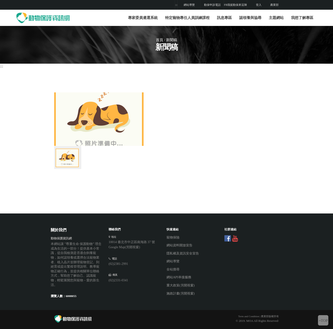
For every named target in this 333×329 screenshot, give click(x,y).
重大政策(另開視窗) (180, 285)
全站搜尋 (172, 269)
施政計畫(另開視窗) (180, 293)
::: (176, 4)
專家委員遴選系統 (143, 18)
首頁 (159, 40)
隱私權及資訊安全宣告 (182, 253)
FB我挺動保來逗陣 (235, 4)
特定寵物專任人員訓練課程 (187, 18)
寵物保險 (172, 237)
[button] (187, 18)
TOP (323, 321)
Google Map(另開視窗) (124, 247)
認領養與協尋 (250, 18)
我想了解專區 (302, 18)
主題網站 (276, 18)
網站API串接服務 (178, 277)
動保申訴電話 (212, 4)
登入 (258, 4)
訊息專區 (224, 18)
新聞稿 (171, 40)
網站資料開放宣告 (179, 245)
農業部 (274, 4)
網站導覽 (189, 4)
